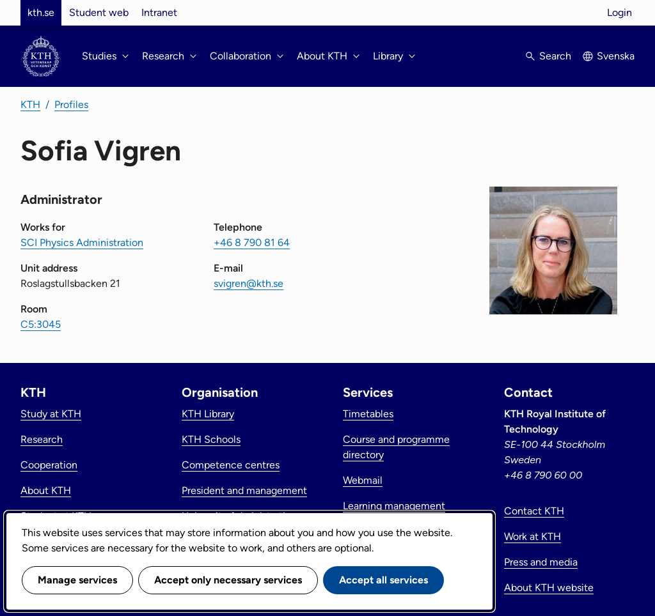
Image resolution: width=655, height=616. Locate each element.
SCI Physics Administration (81, 242)
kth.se (41, 12)
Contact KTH (534, 511)
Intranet (159, 12)
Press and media (541, 562)
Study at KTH (50, 414)
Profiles (71, 104)
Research (41, 439)
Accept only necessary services (228, 580)
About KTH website (549, 587)
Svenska (616, 56)
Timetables (368, 414)
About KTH (45, 490)
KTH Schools (211, 439)
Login (619, 12)
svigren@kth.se (248, 283)
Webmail (363, 480)
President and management (244, 490)
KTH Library (208, 414)
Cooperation (48, 465)
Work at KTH (532, 536)
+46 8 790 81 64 (252, 242)
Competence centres (231, 465)
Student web (99, 12)
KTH (30, 104)
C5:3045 (40, 324)
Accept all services (383, 580)
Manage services (77, 580)
